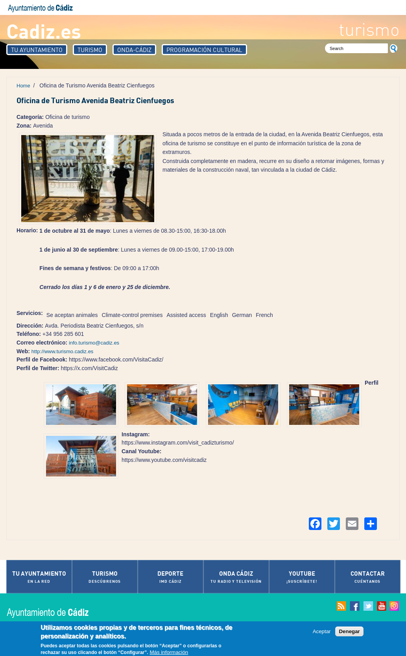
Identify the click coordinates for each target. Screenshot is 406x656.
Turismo (90, 49)
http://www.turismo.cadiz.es (62, 351)
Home (23, 86)
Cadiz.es (43, 31)
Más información (168, 653)
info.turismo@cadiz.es (94, 343)
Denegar (349, 632)
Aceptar (322, 632)
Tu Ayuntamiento (37, 49)
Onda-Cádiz (134, 49)
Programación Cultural (204, 49)
